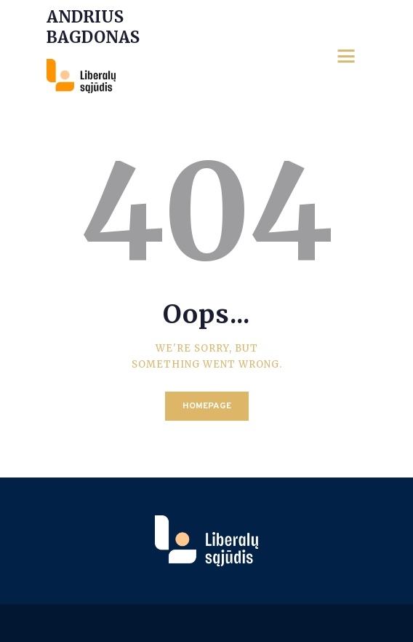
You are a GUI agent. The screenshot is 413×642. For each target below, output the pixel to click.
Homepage (207, 406)
